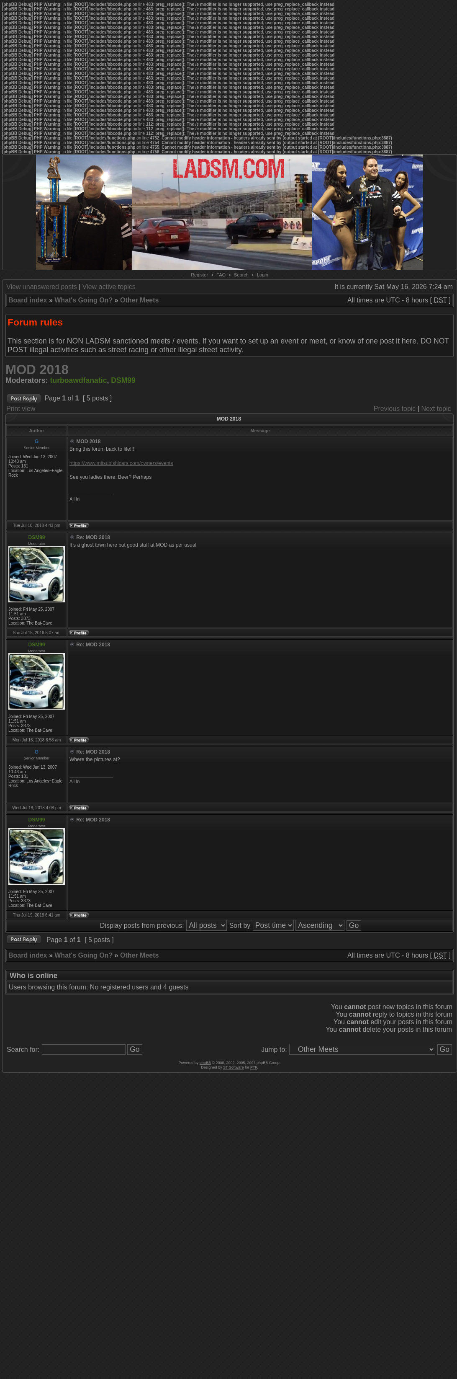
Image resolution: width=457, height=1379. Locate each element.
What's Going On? (83, 300)
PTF (253, 1067)
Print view (20, 408)
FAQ (221, 274)
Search (241, 274)
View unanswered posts (41, 286)
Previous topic (395, 408)
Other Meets (139, 300)
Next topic (436, 408)
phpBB (205, 1063)
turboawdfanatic (78, 380)
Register (199, 274)
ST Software (233, 1067)
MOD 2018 (37, 369)
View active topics (109, 286)
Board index (27, 300)
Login (262, 274)
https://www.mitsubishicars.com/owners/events (121, 463)
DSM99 (123, 380)
